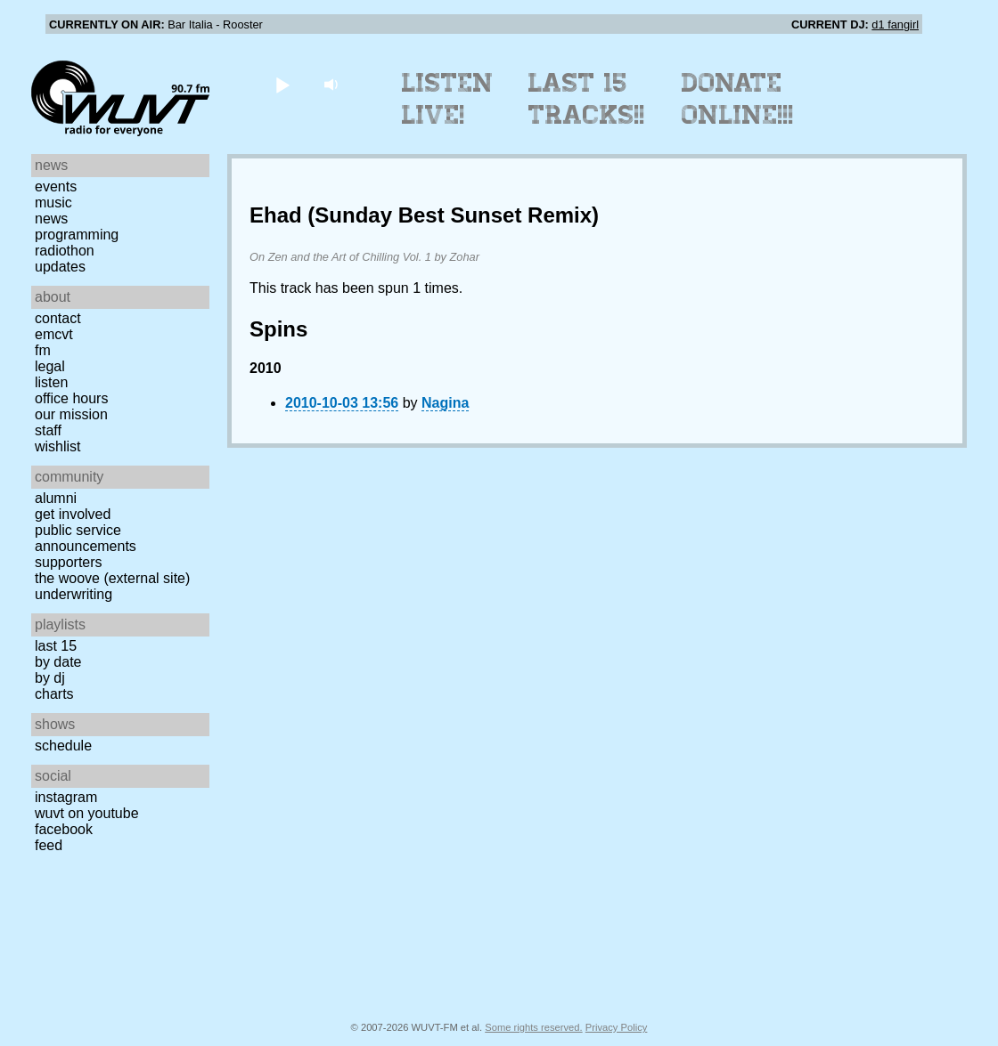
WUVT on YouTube (87, 813)
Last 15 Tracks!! (586, 99)
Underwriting (73, 594)
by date (58, 661)
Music (53, 202)
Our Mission (71, 414)
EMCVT (54, 334)
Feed (48, 845)
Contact (58, 318)
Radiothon (64, 250)
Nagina (445, 402)
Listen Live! (448, 99)
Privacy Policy (616, 1027)
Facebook (64, 829)
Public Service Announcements (85, 538)
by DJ (50, 677)
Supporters (68, 562)
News (51, 218)
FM (43, 350)
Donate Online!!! (738, 99)
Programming (77, 234)
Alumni (56, 498)
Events (56, 186)
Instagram (66, 797)
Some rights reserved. (533, 1027)
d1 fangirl (895, 24)
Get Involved (72, 514)
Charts (54, 693)
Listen (51, 382)
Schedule (63, 745)
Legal (50, 366)
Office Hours (71, 398)
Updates (60, 266)
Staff (48, 430)
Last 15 (56, 645)
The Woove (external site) (112, 578)
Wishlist (58, 446)
